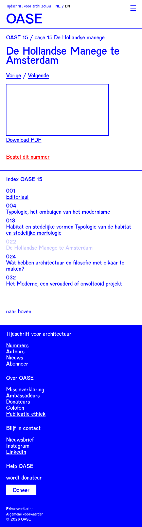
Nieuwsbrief (20, 439)
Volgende (38, 75)
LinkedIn (16, 451)
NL (57, 6)
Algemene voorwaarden (24, 514)
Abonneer (17, 363)
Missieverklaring (25, 389)
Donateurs (18, 401)
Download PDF (23, 139)
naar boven (18, 311)
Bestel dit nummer (28, 157)
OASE (24, 18)
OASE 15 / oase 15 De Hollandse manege (55, 37)
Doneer (21, 490)
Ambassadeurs (23, 395)
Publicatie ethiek (26, 413)
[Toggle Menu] (133, 8)
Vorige (13, 75)
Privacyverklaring (20, 508)
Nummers (17, 345)
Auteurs (15, 351)
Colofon (15, 407)
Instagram (18, 445)
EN (67, 6)
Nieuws (14, 357)
